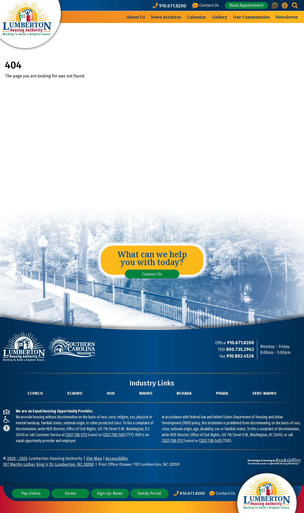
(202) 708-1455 (114, 434)
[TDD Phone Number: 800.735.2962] (240, 349)
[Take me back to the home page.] (30, 24)
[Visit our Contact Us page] (206, 5)
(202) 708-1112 (76, 434)
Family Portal (149, 493)
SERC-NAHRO (264, 393)
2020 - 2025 (17, 458)
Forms (70, 493)
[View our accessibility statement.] (285, 5)
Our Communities (251, 17)
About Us (135, 17)
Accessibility (117, 458)
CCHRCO (35, 393)
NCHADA (184, 393)
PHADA (222, 393)
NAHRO (145, 393)
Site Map (94, 458)
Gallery (219, 17)
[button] (295, 5)
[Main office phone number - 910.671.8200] (170, 5)
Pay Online (31, 493)
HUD (111, 393)
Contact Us (152, 274)
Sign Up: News (110, 493)
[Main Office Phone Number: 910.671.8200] (189, 493)
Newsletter (287, 17)
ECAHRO (74, 393)
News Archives (166, 17)
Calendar (196, 17)
